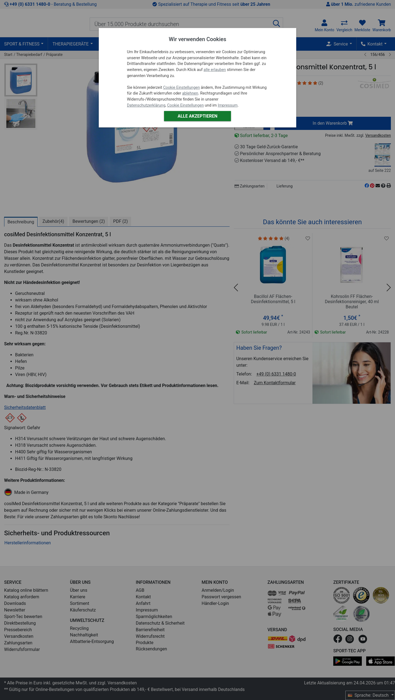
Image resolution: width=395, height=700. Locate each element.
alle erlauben (215, 69)
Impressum (228, 105)
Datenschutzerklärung (146, 105)
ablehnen (190, 93)
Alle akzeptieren (197, 116)
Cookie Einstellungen (181, 87)
